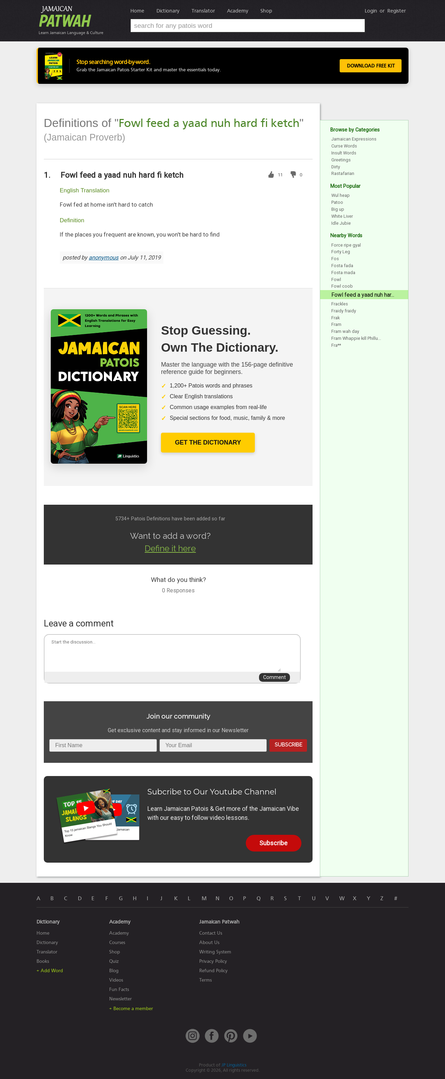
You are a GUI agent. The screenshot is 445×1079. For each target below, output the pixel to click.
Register (396, 11)
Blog (114, 971)
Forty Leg (340, 251)
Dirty (335, 166)
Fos (335, 258)
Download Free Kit (369, 66)
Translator (203, 11)
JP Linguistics (233, 1065)
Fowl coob (342, 286)
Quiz (114, 961)
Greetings (341, 159)
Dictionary (167, 11)
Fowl (336, 279)
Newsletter (120, 999)
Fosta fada (342, 265)
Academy (237, 11)
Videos (116, 980)
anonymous (104, 257)
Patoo (337, 202)
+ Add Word (50, 971)
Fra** (336, 345)
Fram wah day (345, 331)
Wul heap (340, 195)
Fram (336, 324)
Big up (337, 209)
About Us (209, 942)
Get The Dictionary (208, 442)
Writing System (215, 952)
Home (137, 11)
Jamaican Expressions (354, 139)
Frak (335, 317)
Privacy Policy (213, 961)
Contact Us (210, 933)
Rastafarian (342, 173)
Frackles (339, 303)
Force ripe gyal (346, 245)
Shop (266, 11)
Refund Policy (213, 971)
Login (371, 11)
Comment (274, 677)
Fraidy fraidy (343, 310)
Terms (205, 980)
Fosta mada (343, 272)
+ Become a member (131, 1009)
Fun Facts (119, 989)
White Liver (342, 216)
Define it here (170, 548)
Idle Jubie (341, 223)
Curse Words (344, 146)
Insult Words (343, 152)
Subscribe (288, 745)
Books (43, 961)
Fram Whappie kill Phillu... (356, 338)
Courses (117, 942)
